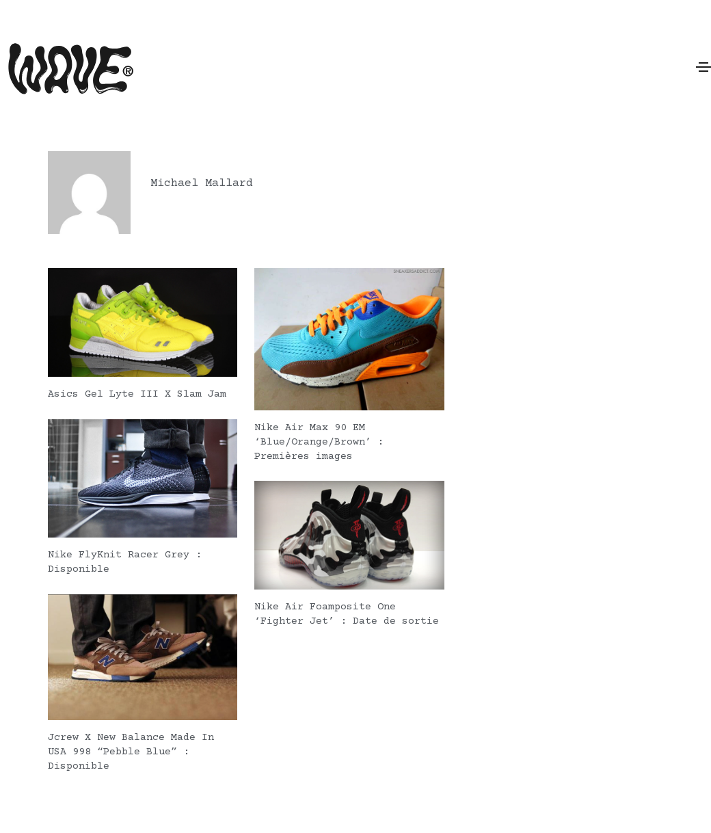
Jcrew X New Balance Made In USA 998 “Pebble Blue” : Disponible (131, 750)
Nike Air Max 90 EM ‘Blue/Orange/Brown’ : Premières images (319, 442)
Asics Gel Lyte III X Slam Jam (137, 394)
